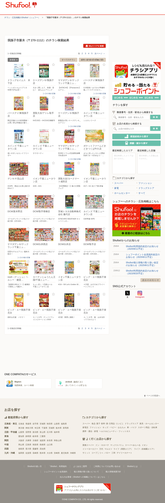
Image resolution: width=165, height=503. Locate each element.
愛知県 (21, 436)
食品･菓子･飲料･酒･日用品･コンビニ (107, 423)
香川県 (28, 449)
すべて (140, 193)
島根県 (42, 445)
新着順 (13, 60)
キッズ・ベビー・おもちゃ (114, 427)
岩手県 (35, 424)
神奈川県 (29, 428)
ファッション (144, 183)
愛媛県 (35, 449)
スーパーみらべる (133, 445)
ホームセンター (121, 193)
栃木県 (59, 428)
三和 (113, 453)
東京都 (21, 428)
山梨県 (21, 432)
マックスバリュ (117, 445)
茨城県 (51, 428)
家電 (115, 188)
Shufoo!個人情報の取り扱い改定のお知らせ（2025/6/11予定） (142, 263)
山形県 (57, 424)
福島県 (64, 424)
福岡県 (21, 453)
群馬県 (66, 428)
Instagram (139, 294)
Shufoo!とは (132, 466)
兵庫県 (28, 440)
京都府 (35, 440)
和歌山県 (58, 440)
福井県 (57, 432)
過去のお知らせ (150, 280)
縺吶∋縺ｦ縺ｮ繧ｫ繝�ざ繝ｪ (92, 60)
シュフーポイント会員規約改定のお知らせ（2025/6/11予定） (143, 255)
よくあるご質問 (80, 466)
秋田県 (50, 424)
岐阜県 (35, 436)
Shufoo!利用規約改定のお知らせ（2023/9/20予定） (142, 272)
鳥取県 (35, 445)
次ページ (100, 53)
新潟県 (35, 432)
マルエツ (108, 449)
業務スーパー (88, 445)
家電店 (85, 427)
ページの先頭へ (152, 395)
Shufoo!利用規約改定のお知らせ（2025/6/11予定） (142, 247)
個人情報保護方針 (113, 472)
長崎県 (35, 453)
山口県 (50, 445)
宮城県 (42, 424)
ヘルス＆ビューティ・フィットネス (114, 431)
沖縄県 (73, 453)
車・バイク (132, 427)
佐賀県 (28, 453)
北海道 (21, 424)
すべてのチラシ (68, 60)
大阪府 (21, 440)
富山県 (42, 432)
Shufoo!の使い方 (34, 466)
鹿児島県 (65, 453)
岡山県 (21, 445)
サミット (86, 453)
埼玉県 (37, 428)
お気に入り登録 (28, 65)
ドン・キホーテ (102, 445)
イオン (145, 445)
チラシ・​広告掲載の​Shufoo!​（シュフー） (22, 17)
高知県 (42, 449)
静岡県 (28, 436)
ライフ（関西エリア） (123, 449)
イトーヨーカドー (90, 449)
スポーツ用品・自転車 (147, 427)
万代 (101, 449)
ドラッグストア (145, 188)
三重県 (42, 436)
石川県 (50, 432)
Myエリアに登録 (94, 46)
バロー (107, 453)
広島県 (28, 445)
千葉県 (44, 428)
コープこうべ (97, 453)
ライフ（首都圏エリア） (144, 449)
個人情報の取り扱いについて (86, 472)
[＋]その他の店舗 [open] (49, 93)
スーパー (117, 183)
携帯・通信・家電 (90, 431)
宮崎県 (57, 453)
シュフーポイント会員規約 (55, 472)
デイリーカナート (124, 453)
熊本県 (42, 453)
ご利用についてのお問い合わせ (107, 466)
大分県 (50, 453)
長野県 (28, 432)
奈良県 (50, 440)
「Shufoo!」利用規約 (57, 466)
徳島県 (21, 449)
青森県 (28, 424)
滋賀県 (42, 440)
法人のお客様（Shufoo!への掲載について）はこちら (82, 477)
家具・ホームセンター (149, 423)
